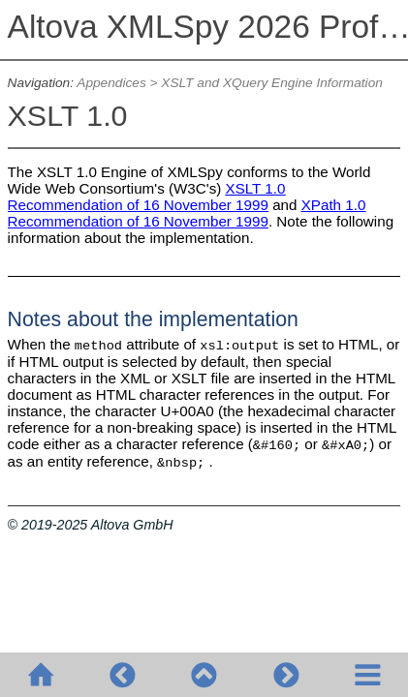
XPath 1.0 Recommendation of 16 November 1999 (187, 213)
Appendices (111, 83)
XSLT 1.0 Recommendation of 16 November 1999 (147, 196)
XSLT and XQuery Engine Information (272, 83)
